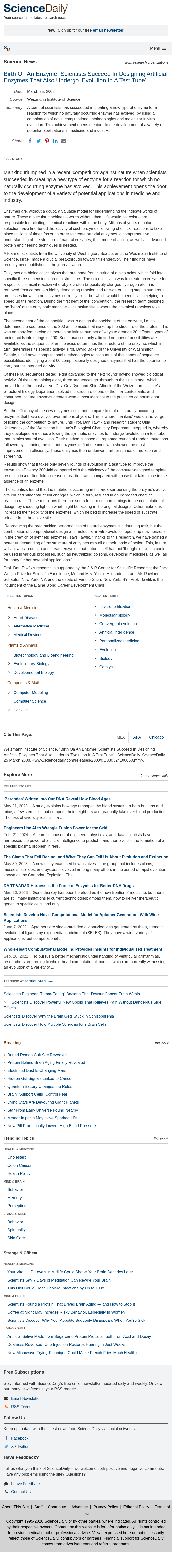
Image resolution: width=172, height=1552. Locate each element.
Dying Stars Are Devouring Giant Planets (43, 1102)
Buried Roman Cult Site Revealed (37, 1055)
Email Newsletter (26, 1398)
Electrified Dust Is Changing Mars (36, 1070)
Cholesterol (17, 1157)
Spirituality (16, 1230)
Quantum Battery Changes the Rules (39, 1086)
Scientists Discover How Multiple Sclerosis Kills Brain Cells (55, 1024)
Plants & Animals (22, 645)
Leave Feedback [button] (25, 1484)
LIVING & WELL (15, 1214)
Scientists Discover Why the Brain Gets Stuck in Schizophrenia (59, 1016)
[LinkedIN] (55, 141)
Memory (14, 1198)
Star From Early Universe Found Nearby (42, 1110)
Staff (38, 1507)
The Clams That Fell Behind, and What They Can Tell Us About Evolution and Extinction (86, 857)
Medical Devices (27, 635)
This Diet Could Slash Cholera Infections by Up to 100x (55, 1288)
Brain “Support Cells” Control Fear (37, 1094)
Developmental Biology (33, 672)
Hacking (20, 710)
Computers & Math (23, 683)
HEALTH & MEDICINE (19, 1149)
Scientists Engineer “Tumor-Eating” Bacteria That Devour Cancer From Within (72, 994)
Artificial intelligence (116, 632)
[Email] (64, 141)
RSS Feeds (21, 1407)
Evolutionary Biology (31, 664)
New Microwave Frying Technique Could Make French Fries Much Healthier (73, 1353)
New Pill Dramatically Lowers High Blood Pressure (51, 1126)
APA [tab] (137, 737)
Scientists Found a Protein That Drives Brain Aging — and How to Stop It (71, 1304)
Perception (16, 1206)
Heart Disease (25, 618)
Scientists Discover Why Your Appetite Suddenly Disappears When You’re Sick (76, 1320)
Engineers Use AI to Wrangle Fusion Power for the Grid (55, 828)
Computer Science (29, 701)
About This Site (15, 1507)
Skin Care (16, 1238)
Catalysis (107, 667)
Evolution (107, 650)
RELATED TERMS (106, 596)
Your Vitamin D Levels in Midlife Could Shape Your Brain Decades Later (70, 1272)
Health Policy (18, 1173)
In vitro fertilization (115, 606)
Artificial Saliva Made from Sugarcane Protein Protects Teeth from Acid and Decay (79, 1336)
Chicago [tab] (156, 737)
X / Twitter (20, 1446)
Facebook (19, 1438)
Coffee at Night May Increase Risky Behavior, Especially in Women (66, 1312)
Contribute (57, 1507)
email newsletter (108, 30)
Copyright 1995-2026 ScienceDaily (36, 1521)
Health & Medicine (23, 608)
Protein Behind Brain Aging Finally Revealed (46, 1062)
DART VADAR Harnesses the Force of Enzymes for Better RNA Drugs (69, 886)
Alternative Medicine (31, 626)
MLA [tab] (121, 737)
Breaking (12, 1043)
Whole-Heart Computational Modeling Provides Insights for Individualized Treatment (83, 949)
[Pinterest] (47, 141)
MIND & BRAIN (14, 1181)
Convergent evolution (118, 624)
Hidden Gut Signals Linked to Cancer (40, 1078)
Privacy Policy (105, 1507)
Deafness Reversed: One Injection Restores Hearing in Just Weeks (66, 1344)
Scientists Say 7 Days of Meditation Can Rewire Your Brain (59, 1280)
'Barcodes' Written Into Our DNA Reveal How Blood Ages (57, 799)
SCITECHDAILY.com (39, 981)
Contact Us (21, 1492)
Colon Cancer (19, 1165)
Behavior (15, 1190)
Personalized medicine (119, 641)
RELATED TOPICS (20, 596)
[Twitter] (39, 141)
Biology (105, 658)
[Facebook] (30, 141)
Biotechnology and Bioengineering (43, 655)
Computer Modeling (30, 693)
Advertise (79, 1507)
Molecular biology (114, 615)
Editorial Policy (136, 1507)
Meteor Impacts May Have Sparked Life (42, 1118)
